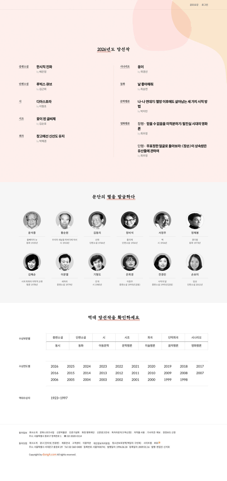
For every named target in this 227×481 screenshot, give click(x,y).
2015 (71, 389)
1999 (168, 396)
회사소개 (33, 448)
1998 (184, 396)
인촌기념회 (74, 448)
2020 (151, 382)
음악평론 (173, 361)
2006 (54, 396)
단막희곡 (173, 353)
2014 (87, 389)
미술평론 (150, 361)
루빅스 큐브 (44, 100)
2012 (119, 389)
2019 (168, 382)
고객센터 (76, 459)
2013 (103, 389)
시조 (21, 134)
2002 (119, 396)
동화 (122, 100)
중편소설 (24, 82)
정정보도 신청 (169, 448)
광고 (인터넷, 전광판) (49, 459)
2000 (151, 396)
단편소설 (24, 100)
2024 (87, 382)
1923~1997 (59, 414)
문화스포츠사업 (47, 448)
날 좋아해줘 (145, 100)
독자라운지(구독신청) (122, 448)
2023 (103, 382)
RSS (157, 459)
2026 (54, 382)
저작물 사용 (139, 448)
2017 (200, 382)
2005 (71, 396)
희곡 (21, 152)
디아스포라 (43, 118)
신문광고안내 (103, 448)
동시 (57, 361)
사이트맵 (148, 459)
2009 (168, 389)
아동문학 (104, 361)
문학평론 (125, 117)
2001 (135, 396)
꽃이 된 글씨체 (45, 135)
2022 (119, 382)
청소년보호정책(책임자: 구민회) (126, 459)
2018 (184, 382)
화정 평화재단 (88, 448)
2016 (54, 389)
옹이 (141, 83)
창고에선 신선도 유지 (50, 152)
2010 (151, 389)
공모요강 (194, 4)
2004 (87, 396)
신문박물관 (62, 448)
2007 (200, 389)
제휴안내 (66, 459)
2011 (135, 389)
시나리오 (125, 82)
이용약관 (87, 459)
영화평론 (125, 139)
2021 (135, 382)
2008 (184, 389)
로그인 (205, 4)
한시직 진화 (44, 83)
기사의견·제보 (153, 448)
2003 (103, 396)
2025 (71, 382)
